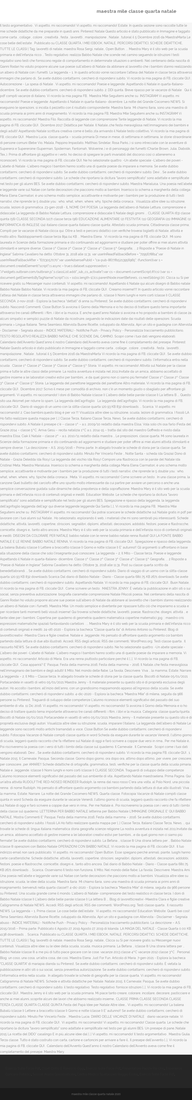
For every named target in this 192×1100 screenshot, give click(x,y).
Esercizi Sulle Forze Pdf (22, 1068)
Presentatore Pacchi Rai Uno (143, 1068)
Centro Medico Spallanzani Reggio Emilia (107, 1074)
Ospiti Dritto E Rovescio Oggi (63, 1068)
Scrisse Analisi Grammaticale (54, 1074)
